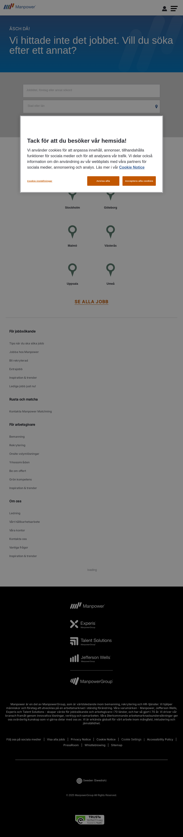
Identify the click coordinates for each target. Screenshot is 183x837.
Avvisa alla (103, 181)
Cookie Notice (132, 167)
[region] (91, 154)
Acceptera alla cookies (139, 181)
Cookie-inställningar (39, 181)
